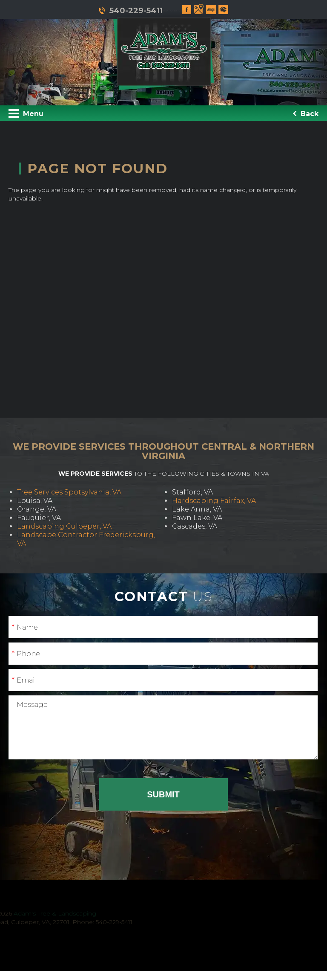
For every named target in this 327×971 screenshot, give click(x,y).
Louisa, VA (34, 501)
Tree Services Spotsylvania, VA (69, 492)
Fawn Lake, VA (197, 518)
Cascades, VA (194, 526)
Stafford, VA (192, 492)
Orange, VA (36, 509)
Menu (26, 113)
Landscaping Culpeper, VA (64, 526)
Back (305, 114)
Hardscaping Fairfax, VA (214, 501)
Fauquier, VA (39, 518)
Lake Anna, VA (197, 509)
